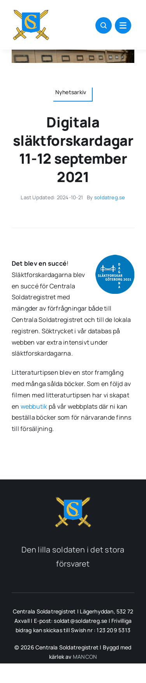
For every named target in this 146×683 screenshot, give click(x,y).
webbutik (34, 406)
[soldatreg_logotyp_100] (31, 11)
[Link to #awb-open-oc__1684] (123, 25)
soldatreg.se (109, 197)
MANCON (85, 656)
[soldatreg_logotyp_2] (73, 498)
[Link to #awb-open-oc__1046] (103, 25)
